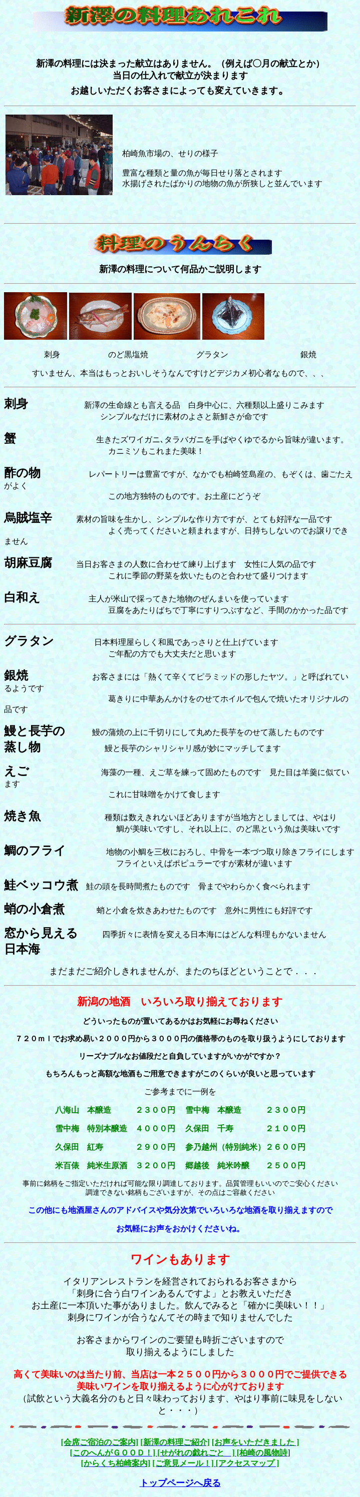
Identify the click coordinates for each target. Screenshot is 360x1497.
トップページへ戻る (180, 1483)
